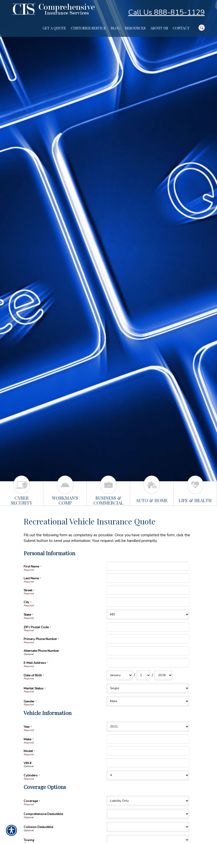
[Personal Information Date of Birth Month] (119, 675)
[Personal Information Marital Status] (147, 688)
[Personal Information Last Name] (147, 578)
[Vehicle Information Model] (147, 751)
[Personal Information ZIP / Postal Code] (147, 627)
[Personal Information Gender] (147, 701)
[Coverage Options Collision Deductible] (147, 827)
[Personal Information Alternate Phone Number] (147, 650)
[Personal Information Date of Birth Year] (163, 675)
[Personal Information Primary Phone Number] (147, 638)
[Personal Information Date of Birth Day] (143, 675)
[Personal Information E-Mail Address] (147, 662)
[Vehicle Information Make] (147, 739)
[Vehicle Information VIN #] (147, 763)
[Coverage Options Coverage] (147, 801)
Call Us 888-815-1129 (166, 12)
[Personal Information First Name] (147, 566)
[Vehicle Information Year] (147, 726)
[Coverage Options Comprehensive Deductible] (147, 814)
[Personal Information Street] (147, 590)
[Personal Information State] (147, 614)
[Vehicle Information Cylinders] (147, 775)
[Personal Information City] (147, 602)
